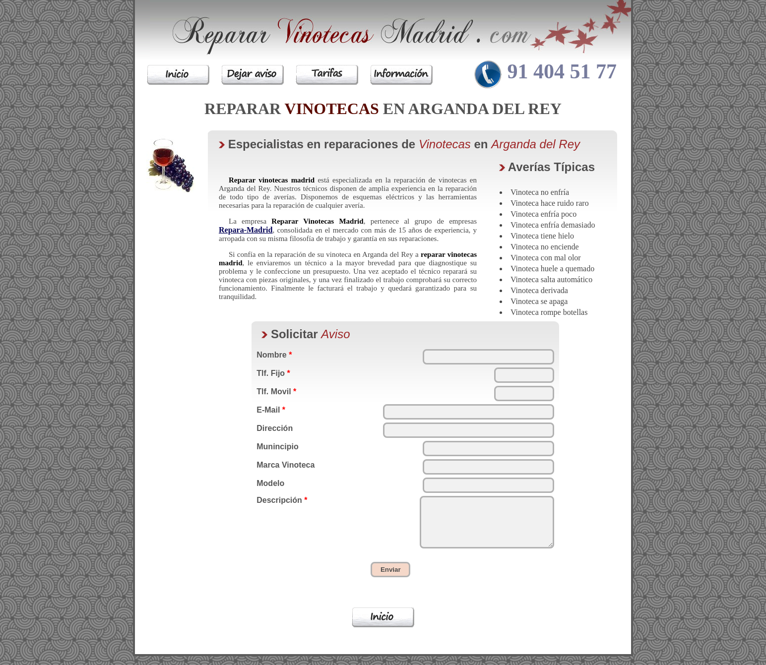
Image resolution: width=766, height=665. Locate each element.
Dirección (274, 428)
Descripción (281, 500)
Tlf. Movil (276, 391)
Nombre (274, 355)
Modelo (270, 483)
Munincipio (277, 446)
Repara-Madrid (245, 230)
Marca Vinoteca (285, 465)
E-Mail (270, 410)
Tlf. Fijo (273, 373)
